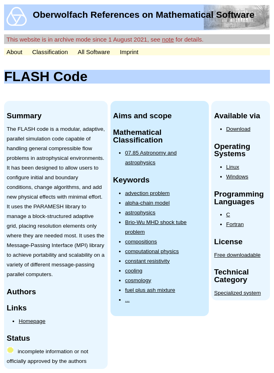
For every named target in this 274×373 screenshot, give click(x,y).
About (14, 51)
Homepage (32, 321)
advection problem (147, 193)
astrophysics (140, 213)
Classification (50, 51)
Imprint (129, 51)
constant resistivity (147, 261)
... (127, 300)
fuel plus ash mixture (150, 290)
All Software (94, 51)
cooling (133, 271)
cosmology (138, 280)
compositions (141, 242)
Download (238, 129)
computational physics (152, 251)
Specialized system (237, 293)
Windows (237, 177)
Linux (232, 167)
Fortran (235, 224)
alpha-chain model (147, 203)
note (168, 39)
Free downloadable (237, 255)
